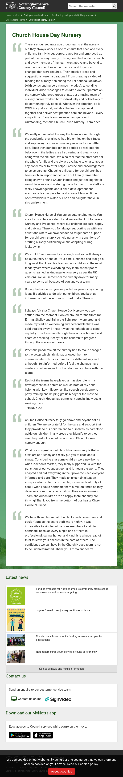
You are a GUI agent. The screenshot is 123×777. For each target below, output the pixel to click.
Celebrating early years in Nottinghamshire (74, 15)
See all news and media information (61, 668)
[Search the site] (114, 6)
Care (18, 15)
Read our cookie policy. (83, 764)
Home (10, 15)
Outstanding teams (16, 19)
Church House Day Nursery (42, 19)
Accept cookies (61, 771)
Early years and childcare (37, 15)
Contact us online (26, 699)
